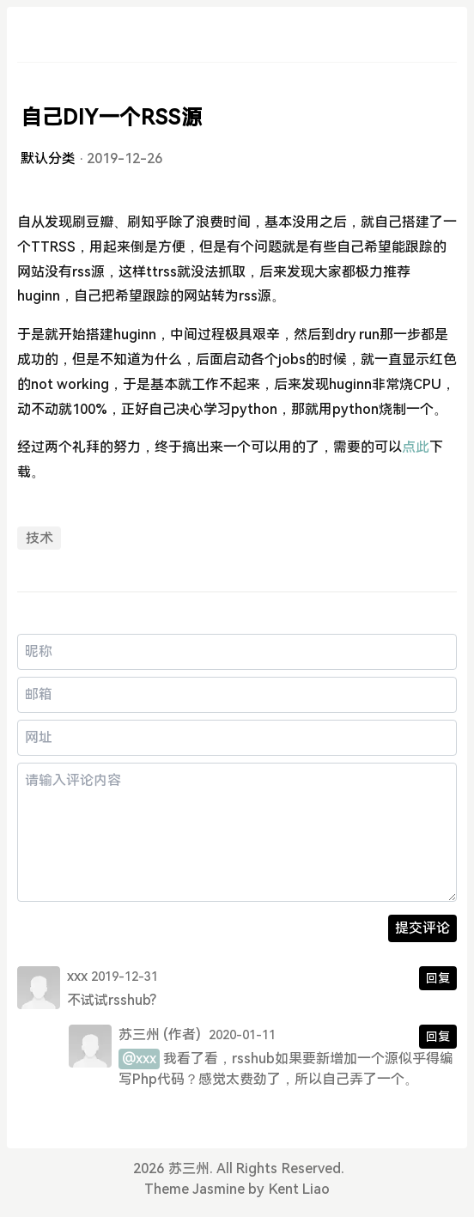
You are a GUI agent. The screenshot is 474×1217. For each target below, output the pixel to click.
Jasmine (218, 1189)
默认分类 (48, 158)
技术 (39, 538)
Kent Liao (299, 1189)
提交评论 (422, 928)
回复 (438, 978)
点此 (415, 447)
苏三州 (139, 1034)
